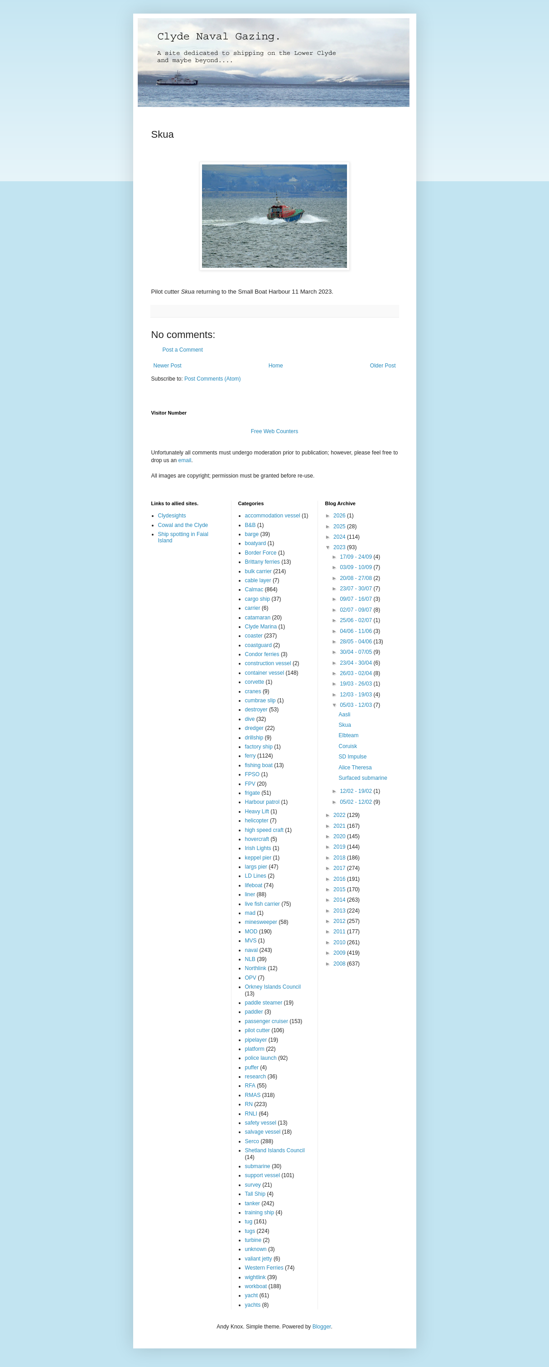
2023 (340, 547)
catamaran (258, 617)
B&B (250, 525)
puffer (252, 1067)
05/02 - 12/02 (356, 802)
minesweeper (261, 922)
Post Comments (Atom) (212, 379)
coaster (254, 636)
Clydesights (172, 515)
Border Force (261, 553)
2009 (340, 953)
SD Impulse (352, 757)
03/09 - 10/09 (356, 567)
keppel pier (258, 858)
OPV (250, 978)
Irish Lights (258, 848)
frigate (252, 793)
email (185, 460)
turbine (253, 1240)
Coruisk (347, 746)
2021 (340, 826)
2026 (340, 515)
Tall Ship (255, 1194)
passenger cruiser (266, 1021)
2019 (340, 847)
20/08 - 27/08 (356, 578)
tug (249, 1221)
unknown (256, 1249)
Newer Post (168, 365)
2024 (340, 537)
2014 (340, 900)
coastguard (258, 645)
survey (253, 1185)
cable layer (258, 580)
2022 (340, 815)
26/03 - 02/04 (356, 673)
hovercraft (257, 839)
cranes (253, 691)
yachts (253, 1305)
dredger (254, 728)
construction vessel (268, 663)
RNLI (251, 1114)
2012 (340, 921)
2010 (340, 942)
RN (249, 1104)
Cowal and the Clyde (183, 525)
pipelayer (256, 1040)
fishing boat (259, 765)
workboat (256, 1286)
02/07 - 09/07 (356, 610)
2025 (340, 526)
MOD (251, 931)
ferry (250, 756)
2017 (340, 868)
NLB (250, 959)
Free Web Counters (275, 431)
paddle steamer (264, 1003)
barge (252, 534)
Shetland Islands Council (275, 1150)
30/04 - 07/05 (356, 652)
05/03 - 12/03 (356, 705)
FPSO (252, 774)
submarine (257, 1166)
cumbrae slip (260, 700)
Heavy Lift (257, 811)
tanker (252, 1203)
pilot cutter (257, 1030)
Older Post (383, 365)
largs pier (256, 867)
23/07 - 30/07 (356, 588)
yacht (251, 1295)
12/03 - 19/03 (356, 694)
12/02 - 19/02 (356, 791)
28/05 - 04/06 (356, 641)
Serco (252, 1141)
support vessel (262, 1175)
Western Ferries (264, 1268)
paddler (254, 1012)
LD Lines (255, 876)
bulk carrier (258, 571)
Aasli (344, 714)
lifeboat (254, 885)
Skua (344, 725)
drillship (254, 737)
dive (250, 719)
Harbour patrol (262, 802)
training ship (259, 1212)
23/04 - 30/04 (356, 663)
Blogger (322, 1327)
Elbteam (348, 735)
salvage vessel (263, 1132)
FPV (250, 784)
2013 (340, 911)
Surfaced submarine (362, 778)
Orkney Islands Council (273, 987)
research (255, 1076)
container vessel (264, 673)
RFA (250, 1085)
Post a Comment (183, 350)
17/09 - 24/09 (356, 557)
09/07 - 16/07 (356, 599)
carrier (252, 608)
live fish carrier (262, 904)
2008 (340, 964)
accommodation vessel (272, 515)
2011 (340, 931)
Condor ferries (262, 654)
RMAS (253, 1095)
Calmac (254, 589)
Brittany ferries (262, 562)
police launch (261, 1058)
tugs (250, 1231)
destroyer (256, 709)
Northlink (255, 968)
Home (276, 365)
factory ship (259, 747)
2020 (340, 836)
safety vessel (260, 1123)
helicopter (257, 820)
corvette (255, 682)
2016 (340, 879)
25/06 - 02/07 (356, 620)
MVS (251, 940)
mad (250, 913)
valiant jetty (258, 1259)
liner (250, 894)
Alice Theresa (354, 767)
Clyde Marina (261, 626)
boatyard (255, 543)
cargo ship (257, 599)
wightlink (255, 1277)
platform (255, 1049)
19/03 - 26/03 (356, 684)
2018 (340, 858)
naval (251, 950)
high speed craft (264, 830)
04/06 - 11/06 (356, 631)
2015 (340, 889)
